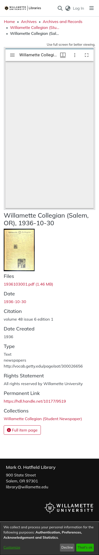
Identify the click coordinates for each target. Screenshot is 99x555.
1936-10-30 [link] (15, 301)
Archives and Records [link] (62, 21)
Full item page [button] (22, 430)
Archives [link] (29, 21)
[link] (28, 284)
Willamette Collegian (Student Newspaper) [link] (34, 27)
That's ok (84, 547)
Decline (67, 547)
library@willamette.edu (27, 486)
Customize (11, 547)
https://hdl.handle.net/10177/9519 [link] (35, 401)
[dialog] (49, 538)
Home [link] (9, 21)
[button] (60, 8)
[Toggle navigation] (91, 8)
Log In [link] (79, 8)
